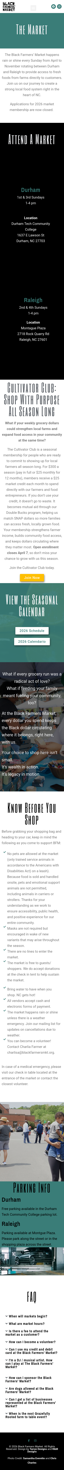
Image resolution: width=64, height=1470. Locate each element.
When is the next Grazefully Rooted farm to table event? (27, 1415)
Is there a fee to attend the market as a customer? (26, 1333)
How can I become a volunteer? (32, 1342)
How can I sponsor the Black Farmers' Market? (28, 1379)
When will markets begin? (28, 1316)
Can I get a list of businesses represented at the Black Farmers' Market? (30, 1402)
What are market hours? (27, 1323)
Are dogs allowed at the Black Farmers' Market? (29, 1390)
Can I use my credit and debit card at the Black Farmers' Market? (31, 1351)
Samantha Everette (34, 1458)
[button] (33, 8)
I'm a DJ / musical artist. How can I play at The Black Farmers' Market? (29, 1363)
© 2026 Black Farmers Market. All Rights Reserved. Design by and (32, 1449)
